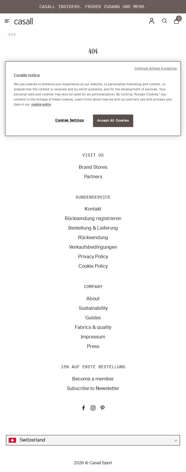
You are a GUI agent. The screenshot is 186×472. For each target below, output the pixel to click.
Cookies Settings (69, 120)
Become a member (93, 379)
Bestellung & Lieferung (93, 228)
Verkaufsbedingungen (93, 247)
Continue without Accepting (155, 69)
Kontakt (93, 209)
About (93, 298)
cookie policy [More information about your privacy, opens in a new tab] (41, 104)
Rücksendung (93, 237)
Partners (93, 177)
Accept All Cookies (113, 120)
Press (93, 346)
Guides (93, 318)
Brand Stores (93, 167)
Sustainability (93, 308)
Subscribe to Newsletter (93, 388)
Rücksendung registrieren (93, 218)
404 (12, 34)
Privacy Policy (93, 256)
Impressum (93, 337)
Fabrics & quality (93, 327)
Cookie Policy (93, 266)
